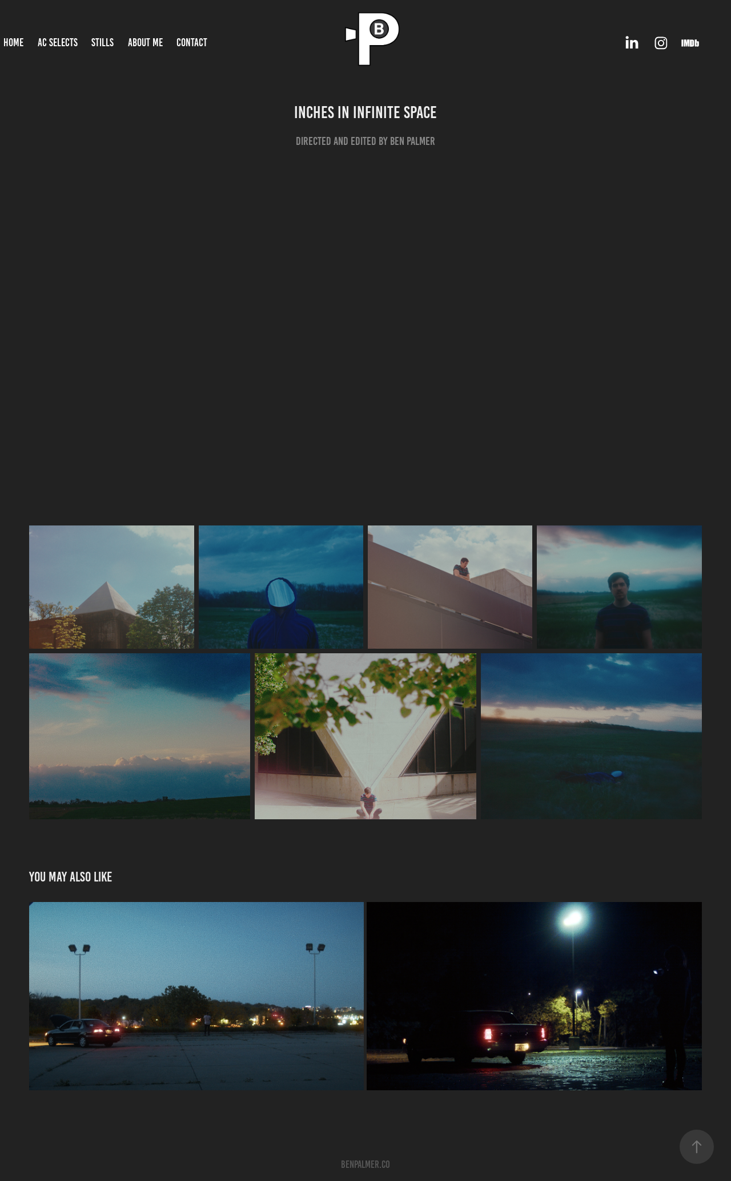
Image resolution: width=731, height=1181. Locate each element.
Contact (191, 42)
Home (13, 42)
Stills (102, 42)
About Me (145, 42)
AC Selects (58, 42)
